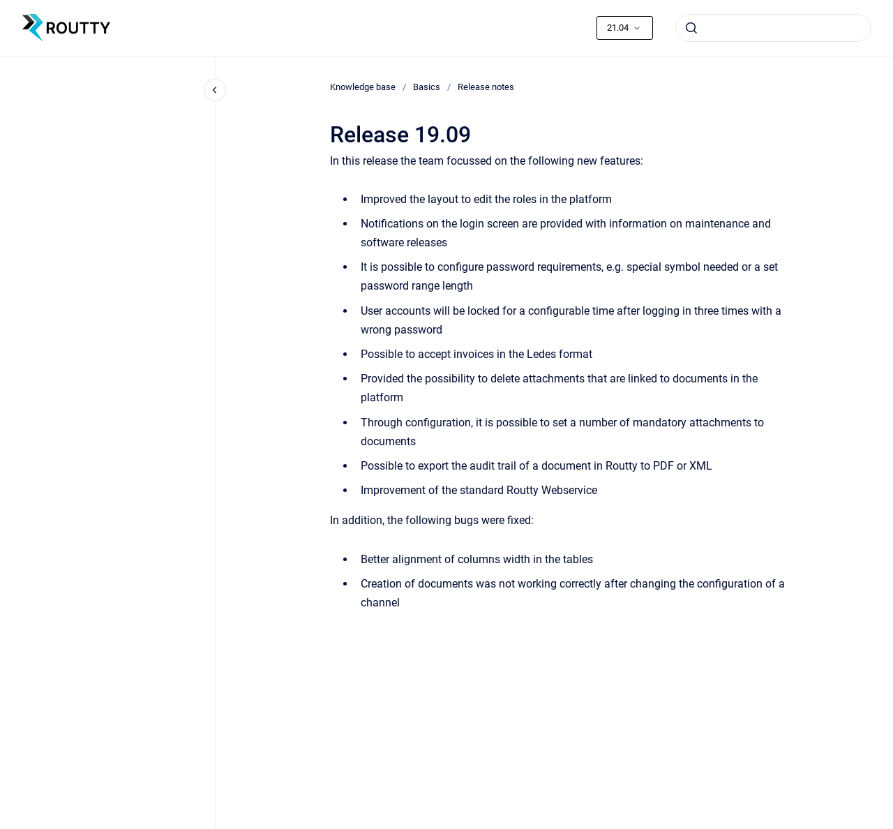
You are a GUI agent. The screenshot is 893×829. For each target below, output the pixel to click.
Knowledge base (363, 87)
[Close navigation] (215, 90)
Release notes (486, 87)
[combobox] (773, 28)
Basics (426, 87)
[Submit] (691, 28)
